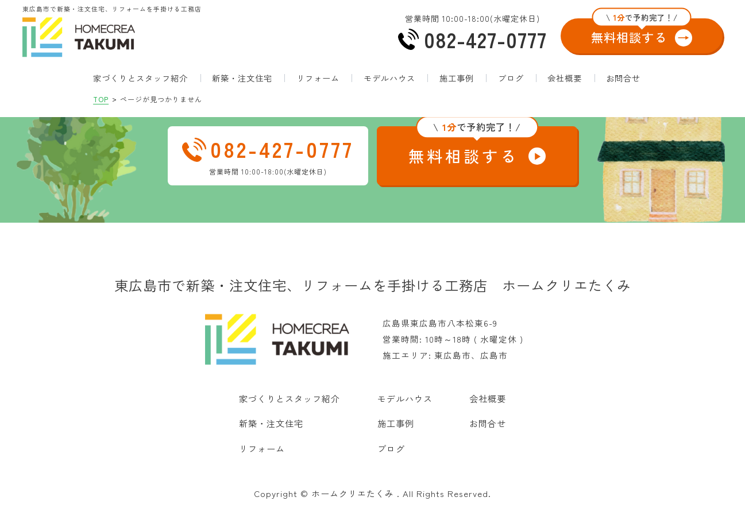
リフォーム (317, 90)
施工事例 (456, 90)
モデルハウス (389, 90)
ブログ (511, 90)
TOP (101, 111)
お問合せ (623, 90)
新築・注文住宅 (242, 90)
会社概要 (564, 90)
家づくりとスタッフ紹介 (140, 90)
